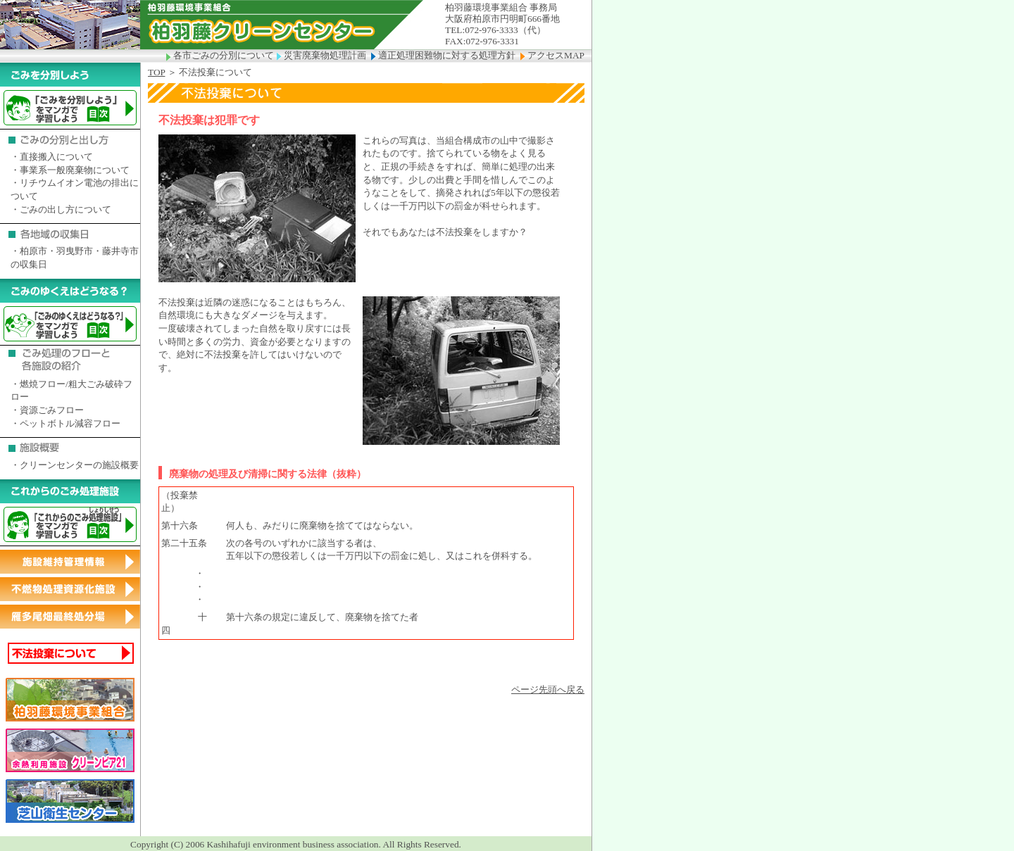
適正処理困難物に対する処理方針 (445, 55)
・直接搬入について (52, 156)
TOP (156, 72)
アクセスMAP (552, 55)
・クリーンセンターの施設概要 (75, 465)
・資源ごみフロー (47, 410)
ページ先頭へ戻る (547, 689)
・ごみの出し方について (61, 209)
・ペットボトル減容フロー (65, 423)
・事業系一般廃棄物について (70, 170)
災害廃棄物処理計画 (324, 55)
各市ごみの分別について (221, 55)
